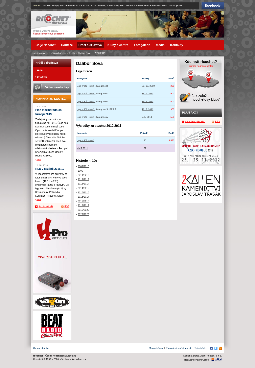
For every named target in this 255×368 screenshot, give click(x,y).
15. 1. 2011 (147, 93)
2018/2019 (83, 205)
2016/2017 (83, 196)
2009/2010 (83, 166)
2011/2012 (83, 175)
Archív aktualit (46, 206)
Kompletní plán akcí (195, 121)
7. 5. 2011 (147, 117)
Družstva (42, 76)
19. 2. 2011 (147, 101)
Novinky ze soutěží (51, 98)
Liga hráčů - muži (86, 86)
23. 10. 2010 (148, 86)
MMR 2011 (82, 148)
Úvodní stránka (38, 53)
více (39, 159)
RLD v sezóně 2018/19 (49, 168)
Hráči (72, 53)
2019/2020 (83, 209)
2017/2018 (83, 201)
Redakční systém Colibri (196, 360)
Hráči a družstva (57, 53)
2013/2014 (83, 183)
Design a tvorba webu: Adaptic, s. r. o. (202, 355)
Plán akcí (190, 112)
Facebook (213, 5)
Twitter (37, 5)
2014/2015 (83, 188)
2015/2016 (83, 192)
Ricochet (53, 19)
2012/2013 (83, 179)
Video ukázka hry (57, 87)
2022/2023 (83, 214)
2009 (80, 170)
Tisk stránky (200, 348)
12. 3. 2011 (147, 109)
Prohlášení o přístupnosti (178, 348)
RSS (67, 206)
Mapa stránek (156, 348)
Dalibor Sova (84, 53)
